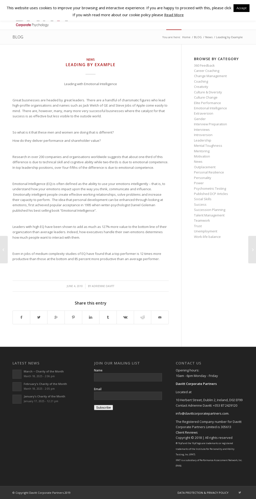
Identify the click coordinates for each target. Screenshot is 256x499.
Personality (202, 177)
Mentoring (202, 151)
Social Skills (203, 199)
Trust (198, 226)
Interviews (202, 129)
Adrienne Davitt (103, 286)
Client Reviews (187, 432)
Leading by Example (91, 64)
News (208, 37)
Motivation (202, 156)
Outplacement (205, 167)
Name (98, 370)
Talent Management (209, 215)
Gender (200, 119)
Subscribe (103, 407)
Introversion (203, 135)
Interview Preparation (210, 124)
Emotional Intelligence (210, 108)
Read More (174, 14)
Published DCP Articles (211, 193)
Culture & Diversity (208, 92)
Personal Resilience (209, 172)
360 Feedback (204, 65)
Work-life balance (207, 236)
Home (186, 37)
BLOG (17, 37)
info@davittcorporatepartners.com (202, 413)
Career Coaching (206, 70)
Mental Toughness (208, 145)
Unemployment (205, 231)
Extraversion (203, 113)
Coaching (201, 81)
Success (200, 204)
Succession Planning (209, 209)
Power (199, 183)
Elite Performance (207, 103)
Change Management (210, 76)
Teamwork (202, 220)
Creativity (201, 86)
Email (98, 389)
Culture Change (206, 97)
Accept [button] (241, 8)
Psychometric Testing (210, 188)
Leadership (202, 140)
